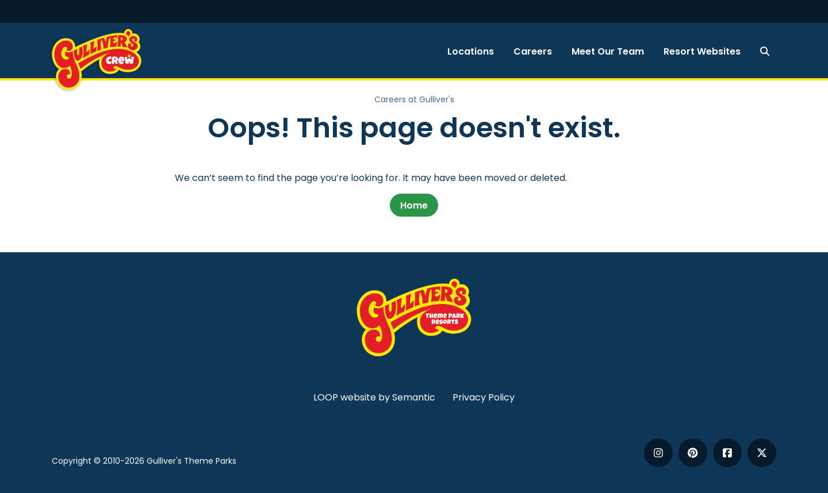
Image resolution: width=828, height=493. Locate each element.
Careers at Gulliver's (414, 99)
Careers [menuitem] (532, 51)
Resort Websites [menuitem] (702, 51)
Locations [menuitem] (470, 51)
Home (414, 205)
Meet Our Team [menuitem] (608, 51)
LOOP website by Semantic (374, 397)
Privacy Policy (484, 397)
